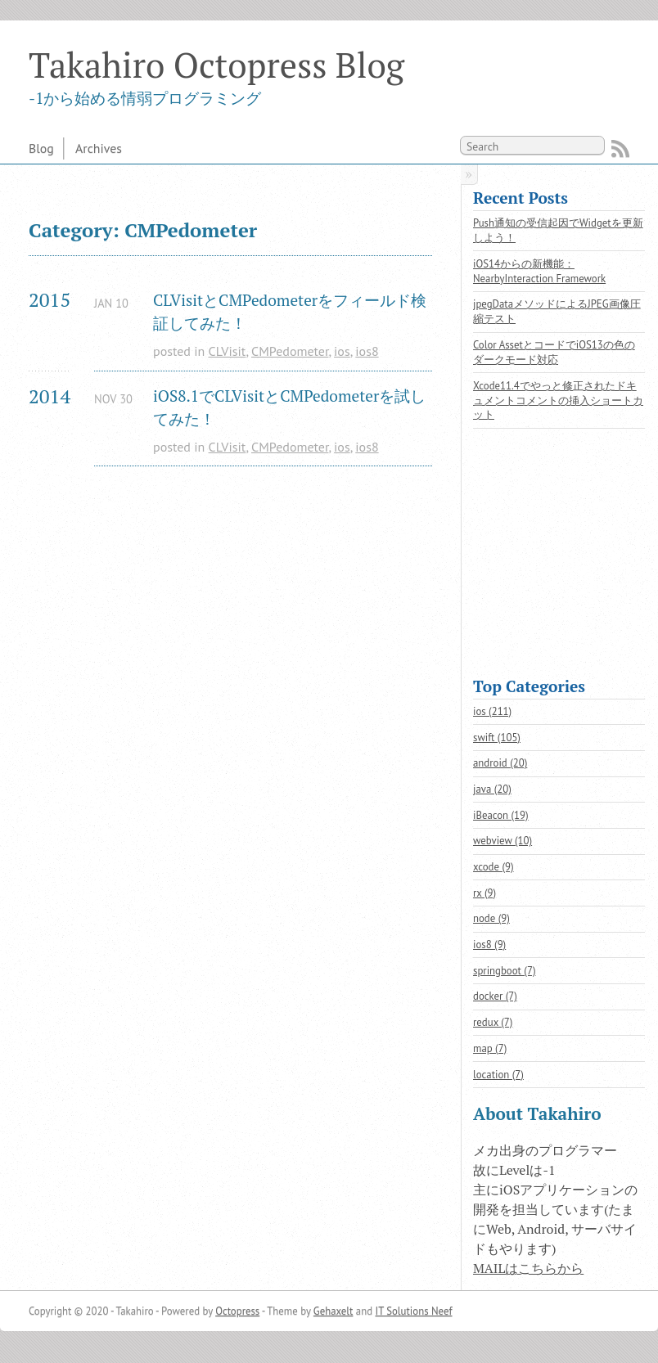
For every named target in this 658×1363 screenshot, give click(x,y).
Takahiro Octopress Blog (216, 65)
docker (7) (495, 996)
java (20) (492, 789)
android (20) (500, 763)
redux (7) (492, 1022)
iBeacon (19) (501, 815)
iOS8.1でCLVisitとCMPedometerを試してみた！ (289, 407)
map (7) (490, 1048)
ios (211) (492, 711)
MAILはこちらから (528, 1268)
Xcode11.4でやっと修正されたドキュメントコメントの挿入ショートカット (558, 400)
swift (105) (497, 737)
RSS (620, 149)
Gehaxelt (333, 1311)
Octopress (237, 1311)
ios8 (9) (489, 944)
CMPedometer (289, 351)
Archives (98, 148)
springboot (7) (504, 971)
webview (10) (502, 841)
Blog (41, 148)
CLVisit (227, 351)
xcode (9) (493, 867)
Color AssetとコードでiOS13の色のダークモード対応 (554, 352)
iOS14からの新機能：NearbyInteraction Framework (539, 271)
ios (342, 351)
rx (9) (484, 893)
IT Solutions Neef (413, 1311)
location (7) (498, 1075)
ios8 (366, 351)
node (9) (491, 918)
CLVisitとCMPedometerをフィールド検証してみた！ (289, 312)
